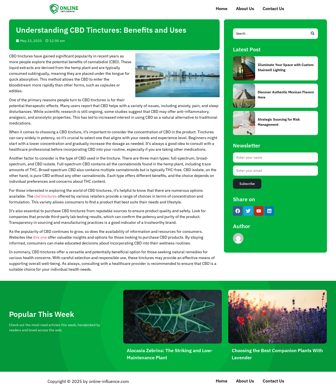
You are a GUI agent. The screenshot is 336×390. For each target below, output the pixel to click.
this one (40, 237)
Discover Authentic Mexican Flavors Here (286, 94)
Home (221, 8)
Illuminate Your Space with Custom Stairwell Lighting (286, 67)
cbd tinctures (45, 196)
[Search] (270, 33)
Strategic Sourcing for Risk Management (279, 122)
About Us (245, 8)
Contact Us (273, 8)
